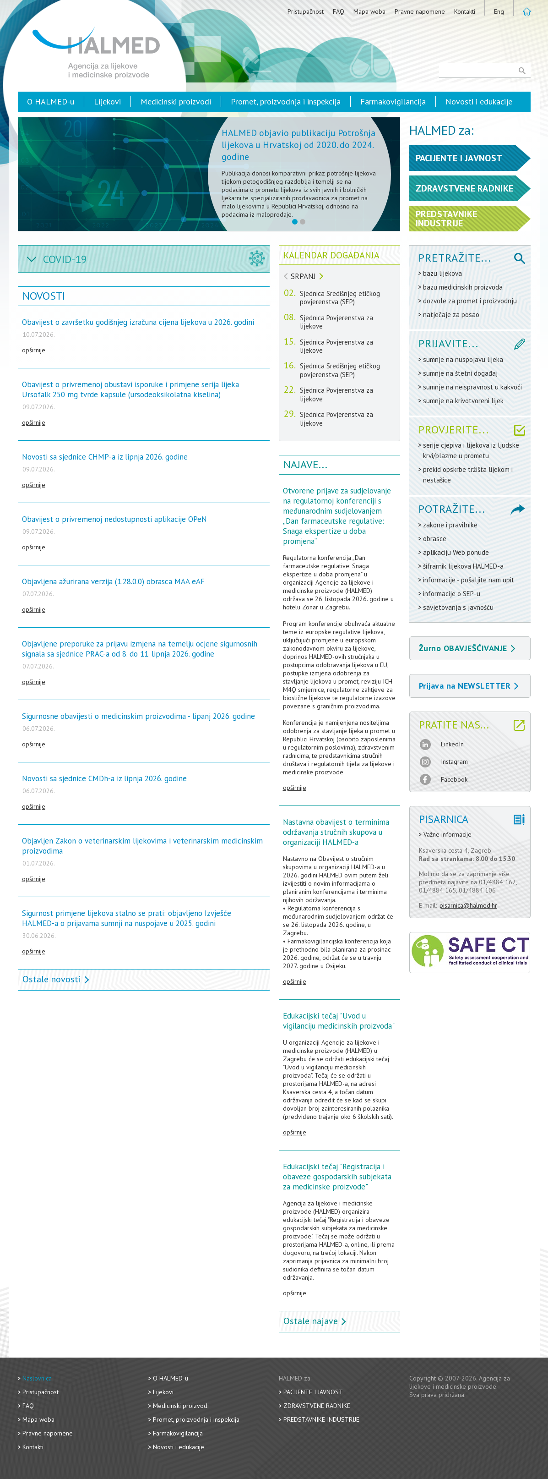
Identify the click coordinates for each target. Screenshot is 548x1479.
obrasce (434, 538)
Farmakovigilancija (393, 101)
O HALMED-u (50, 101)
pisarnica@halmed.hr (468, 905)
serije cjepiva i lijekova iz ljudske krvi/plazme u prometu (471, 450)
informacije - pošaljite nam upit (468, 579)
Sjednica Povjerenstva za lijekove (336, 322)
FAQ (338, 11)
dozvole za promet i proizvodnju (470, 300)
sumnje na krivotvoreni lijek (463, 400)
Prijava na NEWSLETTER (469, 685)
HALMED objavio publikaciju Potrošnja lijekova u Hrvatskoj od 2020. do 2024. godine (298, 145)
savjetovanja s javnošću (458, 607)
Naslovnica (37, 1378)
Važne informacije (447, 834)
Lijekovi (107, 101)
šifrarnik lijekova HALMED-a (463, 566)
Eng (499, 11)
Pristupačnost (306, 11)
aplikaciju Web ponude (456, 552)
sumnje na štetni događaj (460, 373)
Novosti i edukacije (478, 101)
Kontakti (464, 11)
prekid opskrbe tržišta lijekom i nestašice (468, 474)
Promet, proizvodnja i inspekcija (286, 101)
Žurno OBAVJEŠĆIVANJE (467, 648)
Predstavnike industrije (321, 1419)
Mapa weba (369, 11)
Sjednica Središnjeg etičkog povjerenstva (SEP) (340, 298)
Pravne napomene (420, 11)
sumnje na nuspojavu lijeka (463, 359)
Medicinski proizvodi (176, 101)
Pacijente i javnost (313, 1392)
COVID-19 (65, 259)
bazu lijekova (442, 273)
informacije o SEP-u (451, 593)
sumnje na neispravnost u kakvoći (472, 387)
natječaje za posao (451, 314)
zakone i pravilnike (450, 524)
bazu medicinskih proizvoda (463, 287)
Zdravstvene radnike (316, 1406)
